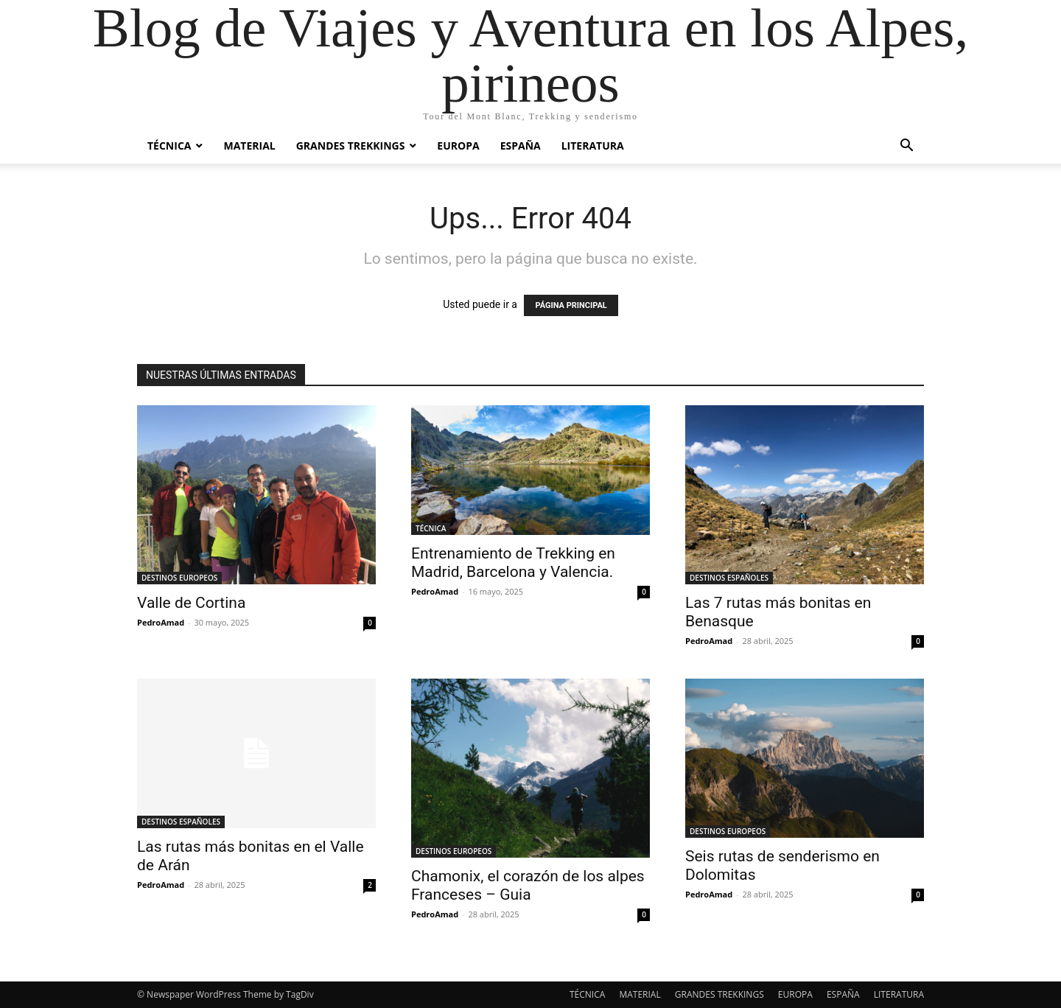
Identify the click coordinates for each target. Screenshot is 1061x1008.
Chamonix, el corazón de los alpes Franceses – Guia (528, 885)
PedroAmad (160, 622)
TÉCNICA (169, 146)
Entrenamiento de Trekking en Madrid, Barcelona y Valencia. (513, 563)
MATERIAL (249, 146)
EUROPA (458, 146)
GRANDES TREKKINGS (350, 146)
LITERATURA (592, 146)
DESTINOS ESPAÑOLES (729, 578)
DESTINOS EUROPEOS (179, 578)
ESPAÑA (520, 146)
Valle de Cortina (191, 603)
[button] (906, 147)
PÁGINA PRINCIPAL (570, 305)
